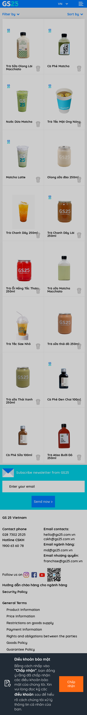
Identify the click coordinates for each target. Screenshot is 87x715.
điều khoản (24, 694)
